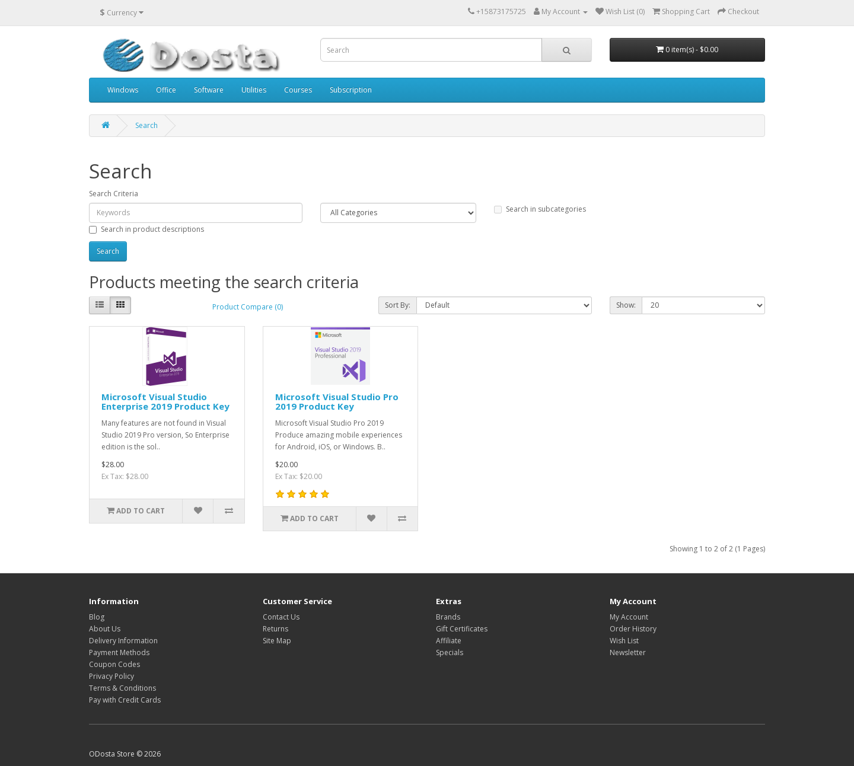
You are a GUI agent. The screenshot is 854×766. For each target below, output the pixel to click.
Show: (626, 305)
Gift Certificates (461, 629)
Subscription (351, 90)
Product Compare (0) (247, 307)
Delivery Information (123, 641)
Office (166, 90)
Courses (298, 90)
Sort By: (397, 305)
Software (209, 90)
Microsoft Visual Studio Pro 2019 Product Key (337, 402)
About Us (104, 629)
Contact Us (281, 617)
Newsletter (628, 652)
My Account (629, 617)
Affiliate (448, 641)
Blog (96, 617)
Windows (122, 90)
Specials (449, 652)
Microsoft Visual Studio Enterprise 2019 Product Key (165, 402)
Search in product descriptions (146, 229)
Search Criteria (113, 194)
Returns (275, 629)
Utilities (253, 90)
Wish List (624, 641)
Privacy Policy (111, 676)
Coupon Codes (114, 664)
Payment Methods (119, 652)
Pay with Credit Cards (125, 700)
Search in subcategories (540, 209)
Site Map (277, 641)
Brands (448, 617)
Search (146, 125)
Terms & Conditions (122, 688)
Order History (633, 629)
